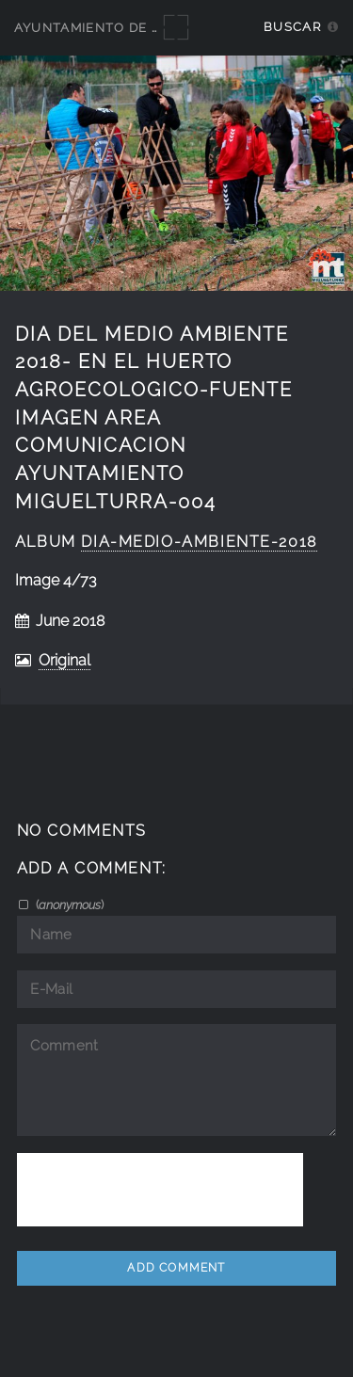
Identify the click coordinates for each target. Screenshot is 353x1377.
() (68, 904)
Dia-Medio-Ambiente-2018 (198, 542)
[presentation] (160, 1189)
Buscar (292, 27)
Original (64, 660)
